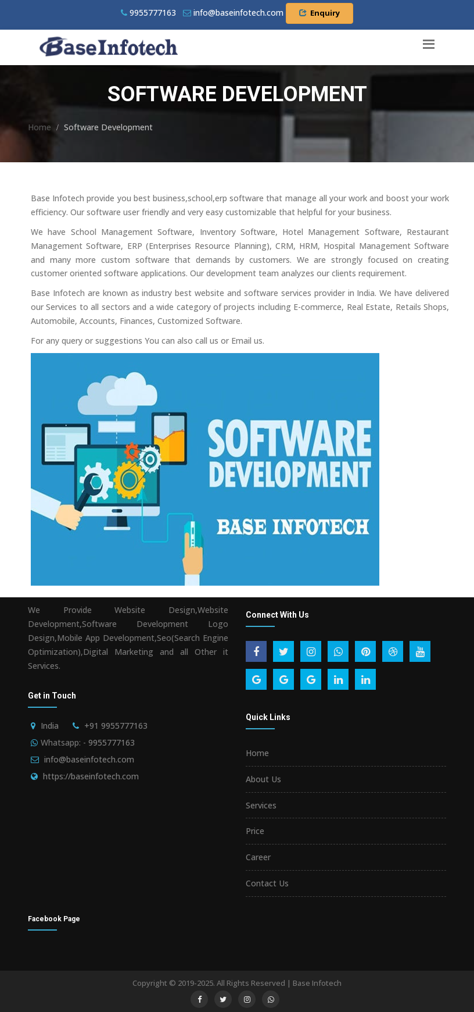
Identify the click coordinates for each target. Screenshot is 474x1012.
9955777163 (148, 12)
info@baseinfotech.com (89, 759)
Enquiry (319, 13)
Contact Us (267, 883)
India (50, 725)
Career (258, 857)
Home (39, 127)
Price (255, 830)
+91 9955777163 (116, 725)
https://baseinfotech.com (91, 776)
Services (261, 805)
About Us (263, 779)
